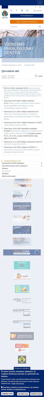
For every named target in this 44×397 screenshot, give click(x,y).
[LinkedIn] (27, 10)
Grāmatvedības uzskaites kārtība (15, 125)
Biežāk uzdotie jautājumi (9, 176)
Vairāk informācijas (17, 386)
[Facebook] (16, 10)
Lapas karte (39, 10)
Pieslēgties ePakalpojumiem (29, 22)
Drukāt (40, 76)
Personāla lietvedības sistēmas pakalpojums (15, 166)
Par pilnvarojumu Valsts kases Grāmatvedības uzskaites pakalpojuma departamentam (22, 149)
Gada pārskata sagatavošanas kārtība (15, 144)
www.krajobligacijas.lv (26, 15)
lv (35, 7)
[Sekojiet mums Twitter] (11, 10)
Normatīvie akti (29, 65)
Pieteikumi (5, 168)
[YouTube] (22, 10)
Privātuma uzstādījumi (22, 371)
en (40, 7)
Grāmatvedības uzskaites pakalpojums (13, 163)
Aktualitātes (5, 173)
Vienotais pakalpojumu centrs (12, 161)
